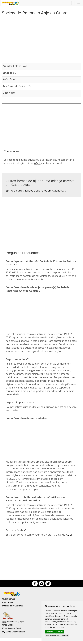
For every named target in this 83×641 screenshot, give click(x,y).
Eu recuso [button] (59, 632)
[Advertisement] (41, 36)
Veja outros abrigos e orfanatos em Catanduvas (37, 190)
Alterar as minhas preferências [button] (57, 635)
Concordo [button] (49, 632)
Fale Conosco (8, 602)
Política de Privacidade (12, 606)
